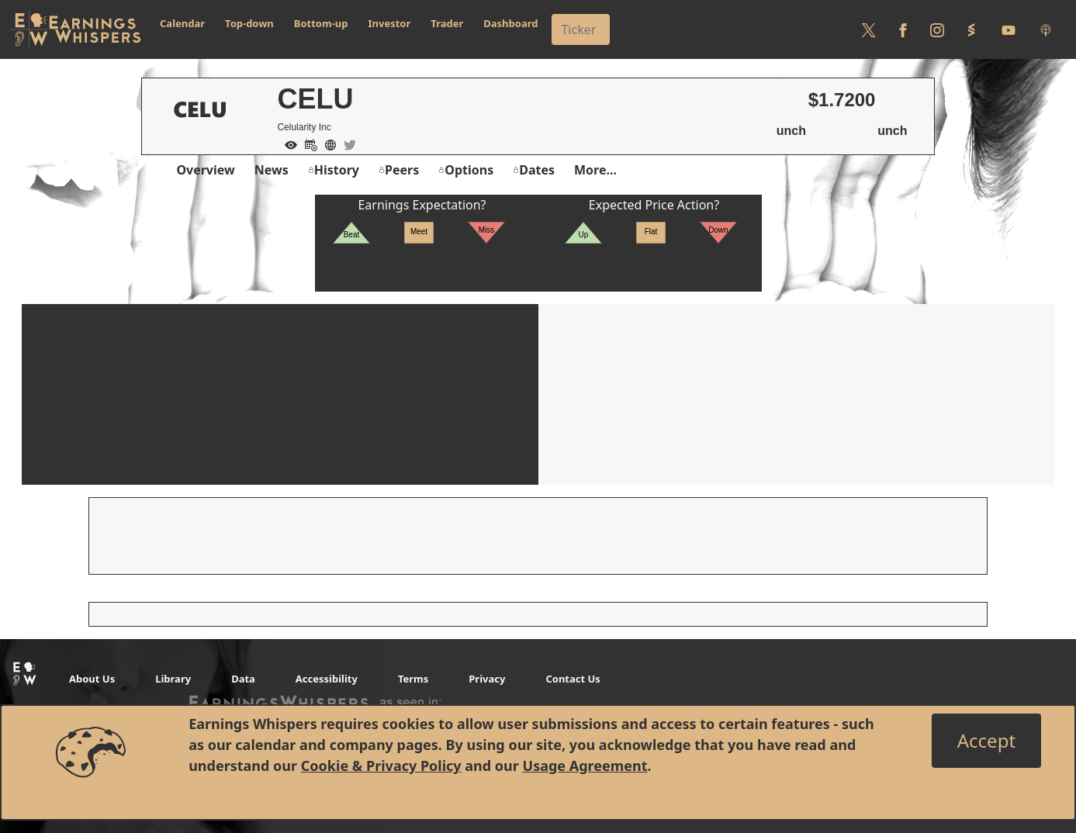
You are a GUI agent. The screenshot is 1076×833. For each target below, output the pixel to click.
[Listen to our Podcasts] (1046, 29)
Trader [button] (447, 23)
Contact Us (572, 679)
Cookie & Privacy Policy (381, 765)
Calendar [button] (182, 23)
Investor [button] (389, 23)
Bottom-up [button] (321, 23)
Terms (413, 679)
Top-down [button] (249, 23)
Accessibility (327, 679)
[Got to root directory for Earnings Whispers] (75, 29)
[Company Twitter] (346, 143)
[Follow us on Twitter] (869, 29)
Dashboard (510, 23)
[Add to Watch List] (287, 143)
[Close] (986, 741)
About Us (92, 679)
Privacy (487, 679)
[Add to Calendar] (307, 143)
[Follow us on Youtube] (1008, 29)
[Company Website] (326, 143)
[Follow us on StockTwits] (971, 29)
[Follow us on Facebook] (903, 29)
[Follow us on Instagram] (937, 29)
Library (173, 679)
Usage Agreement (585, 765)
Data (243, 679)
